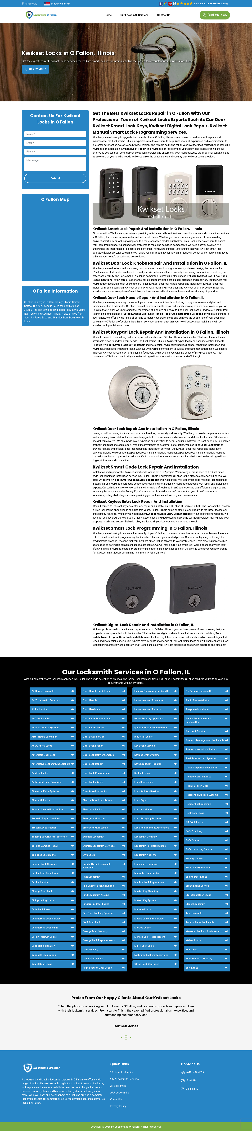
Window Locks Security (199, 958)
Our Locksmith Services (134, 15)
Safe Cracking (194, 831)
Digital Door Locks (42, 964)
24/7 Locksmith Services (46, 700)
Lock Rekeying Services (147, 818)
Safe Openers (194, 840)
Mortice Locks (142, 927)
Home (108, 15)
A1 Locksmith (39, 709)
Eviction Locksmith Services (99, 845)
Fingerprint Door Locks (96, 904)
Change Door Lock (42, 891)
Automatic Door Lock (43, 754)
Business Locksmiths (44, 854)
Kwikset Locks (142, 773)
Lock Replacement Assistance (151, 827)
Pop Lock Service (196, 731)
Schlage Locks (194, 858)
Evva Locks (89, 854)
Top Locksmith (194, 913)
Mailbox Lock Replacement (149, 882)
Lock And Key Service (146, 791)
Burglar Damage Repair (45, 845)
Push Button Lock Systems (201, 758)
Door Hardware (91, 709)
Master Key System (145, 900)
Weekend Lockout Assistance (203, 931)
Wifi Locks (191, 949)
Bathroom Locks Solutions (46, 782)
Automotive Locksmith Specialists (51, 763)
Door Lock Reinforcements (98, 754)
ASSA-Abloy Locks (42, 745)
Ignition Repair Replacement (150, 727)
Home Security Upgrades (148, 718)
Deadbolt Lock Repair (44, 955)
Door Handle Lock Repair (97, 691)
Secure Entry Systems (198, 867)
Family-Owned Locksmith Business (97, 866)
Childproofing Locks (43, 900)
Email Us (191, 1080)
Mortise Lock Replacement (149, 936)
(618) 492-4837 (215, 15)
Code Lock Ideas (41, 909)
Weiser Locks (193, 940)
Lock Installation (143, 809)
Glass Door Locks (93, 958)
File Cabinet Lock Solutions (98, 885)
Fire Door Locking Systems (98, 913)
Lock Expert (141, 800)
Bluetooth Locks (41, 800)
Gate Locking (90, 949)
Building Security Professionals (50, 836)
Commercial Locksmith (45, 927)
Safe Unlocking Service (199, 849)
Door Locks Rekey (93, 782)
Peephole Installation (198, 709)
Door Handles (91, 700)
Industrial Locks (143, 736)
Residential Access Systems (202, 794)
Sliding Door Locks (196, 876)
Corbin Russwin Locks (44, 936)
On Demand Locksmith (199, 691)
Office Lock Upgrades (146, 964)
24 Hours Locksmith (43, 691)
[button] (121, 1037)
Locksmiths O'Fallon (127, 1126)
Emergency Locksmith (95, 827)
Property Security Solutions (201, 749)
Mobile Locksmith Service (149, 918)
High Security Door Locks (97, 967)
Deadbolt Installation (43, 945)
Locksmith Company (145, 836)
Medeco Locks (142, 909)
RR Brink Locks (194, 822)
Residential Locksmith (198, 804)
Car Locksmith (40, 882)
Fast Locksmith (91, 876)
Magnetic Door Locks (146, 873)
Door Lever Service (93, 736)
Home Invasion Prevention (149, 700)
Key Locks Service (144, 745)
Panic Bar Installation (198, 700)
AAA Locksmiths (41, 718)
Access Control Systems (45, 727)
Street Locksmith (195, 904)
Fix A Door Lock (92, 922)
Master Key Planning (146, 891)
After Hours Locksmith (44, 736)
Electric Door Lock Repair (97, 800)
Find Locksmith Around (96, 895)
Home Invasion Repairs (147, 709)
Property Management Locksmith (205, 740)
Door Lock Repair (93, 763)
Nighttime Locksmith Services (151, 955)
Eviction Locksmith (93, 836)
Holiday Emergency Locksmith (151, 691)
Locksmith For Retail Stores (150, 845)
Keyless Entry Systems (146, 754)
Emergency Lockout (94, 818)
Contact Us (163, 15)
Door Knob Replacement (97, 718)
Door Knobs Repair (93, 727)
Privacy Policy (118, 1106)
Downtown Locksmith (95, 791)
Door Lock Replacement (96, 773)
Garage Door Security (95, 931)
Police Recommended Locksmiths (198, 720)
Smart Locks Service (197, 885)
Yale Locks (192, 967)
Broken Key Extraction (44, 827)
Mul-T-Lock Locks (144, 945)
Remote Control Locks (198, 776)
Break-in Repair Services (46, 818)
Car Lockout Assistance (45, 873)
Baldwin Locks (40, 773)
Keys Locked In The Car (147, 763)
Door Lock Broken (93, 745)
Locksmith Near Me (145, 854)
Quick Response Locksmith (201, 767)
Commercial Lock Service (46, 918)
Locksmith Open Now (146, 864)
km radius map (55, 241)
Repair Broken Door (197, 785)
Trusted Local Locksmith (200, 922)
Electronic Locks (92, 809)
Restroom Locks (195, 813)
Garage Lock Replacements (99, 940)
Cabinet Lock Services (44, 864)
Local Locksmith (143, 782)
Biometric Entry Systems (45, 791)
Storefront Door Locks (198, 895)
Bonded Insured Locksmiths (47, 809)
